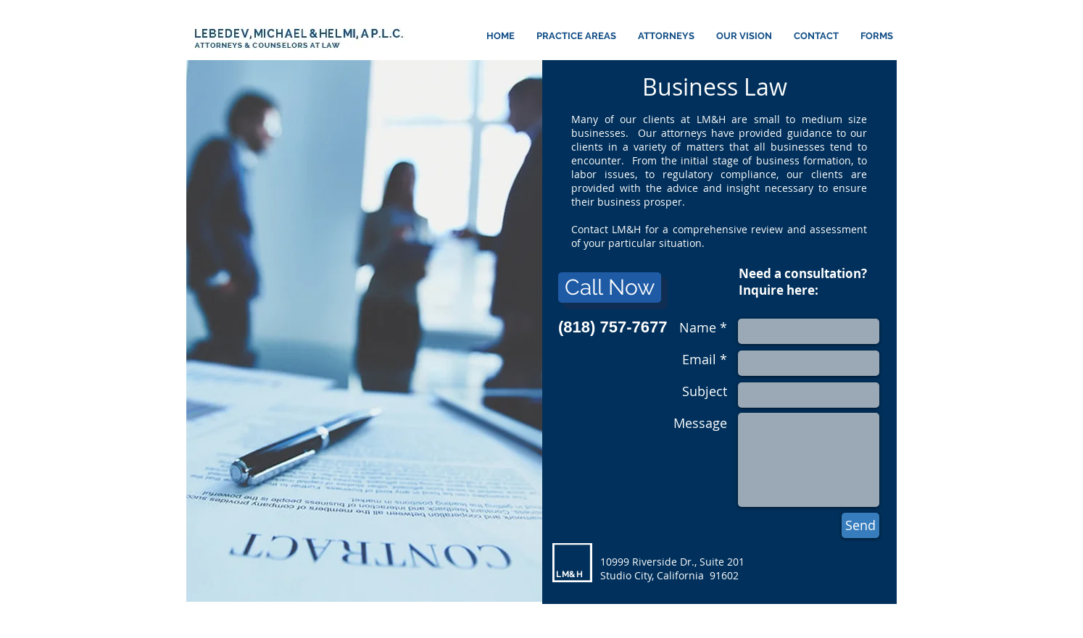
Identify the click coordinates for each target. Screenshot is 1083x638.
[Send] (860, 525)
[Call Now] (609, 287)
